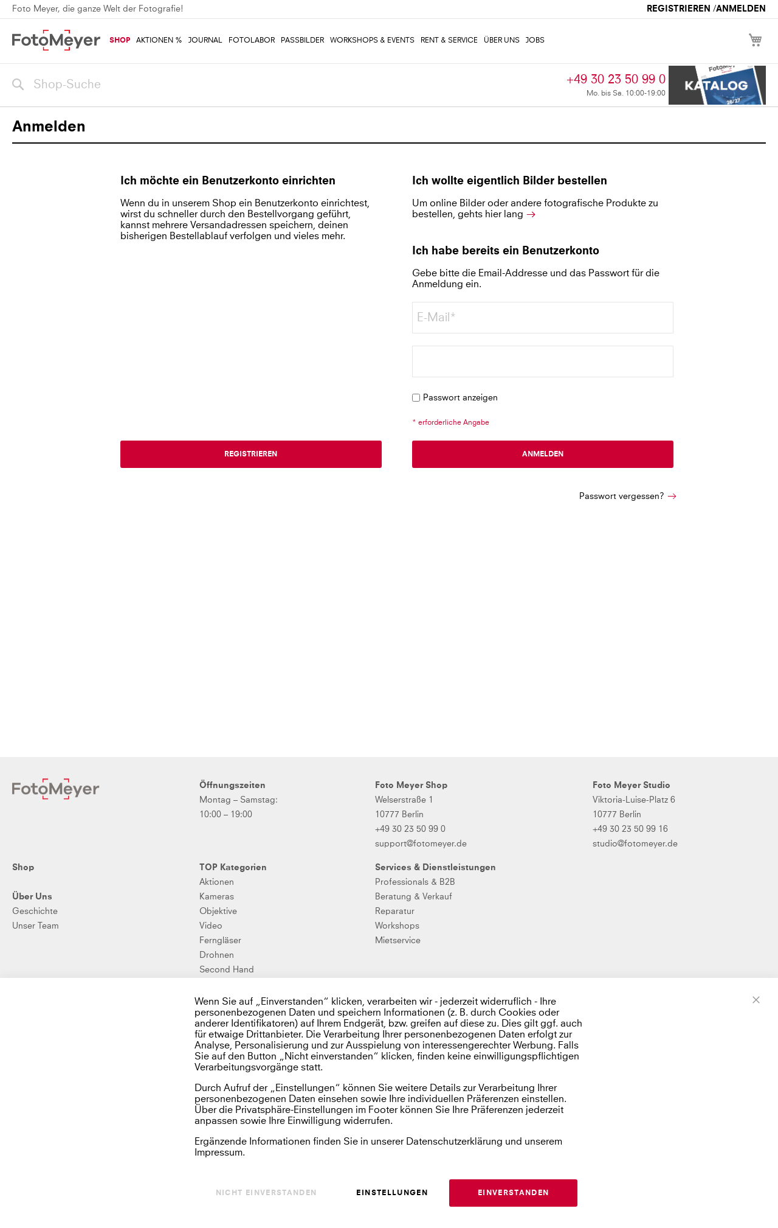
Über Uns (32, 897)
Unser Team (35, 926)
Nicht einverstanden (266, 1193)
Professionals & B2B (415, 882)
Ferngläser (220, 941)
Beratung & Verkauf (413, 897)
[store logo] (56, 40)
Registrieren (679, 9)
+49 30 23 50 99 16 (630, 829)
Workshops (397, 926)
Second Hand (226, 970)
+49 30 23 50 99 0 (616, 80)
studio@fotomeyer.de (635, 844)
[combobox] (286, 85)
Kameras (216, 897)
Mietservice (398, 941)
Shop (23, 867)
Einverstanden (513, 1193)
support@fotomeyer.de (421, 844)
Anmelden (741, 9)
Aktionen (216, 882)
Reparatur (395, 911)
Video (210, 926)
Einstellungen (392, 1193)
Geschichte (35, 911)
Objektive (218, 911)
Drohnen (216, 955)
